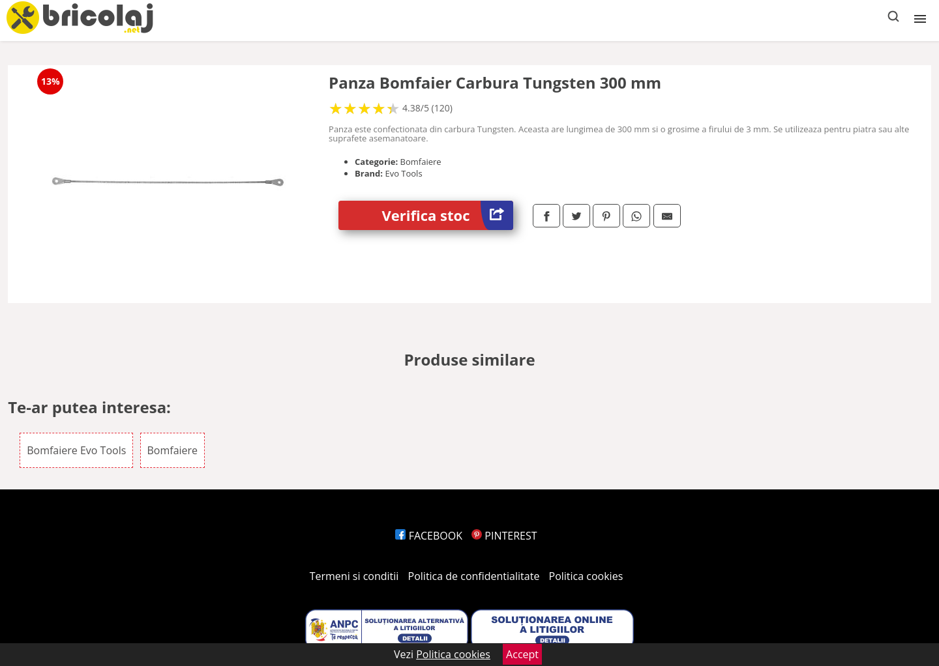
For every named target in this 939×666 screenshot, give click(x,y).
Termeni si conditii (354, 576)
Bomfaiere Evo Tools (76, 450)
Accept (522, 654)
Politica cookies (586, 576)
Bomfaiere (172, 450)
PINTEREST (504, 535)
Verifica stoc (447, 215)
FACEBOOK (428, 535)
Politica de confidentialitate (474, 576)
